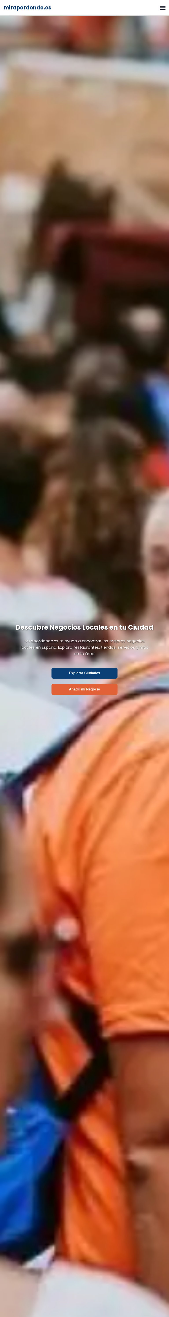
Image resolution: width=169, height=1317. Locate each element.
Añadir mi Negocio (84, 689)
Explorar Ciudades (84, 673)
